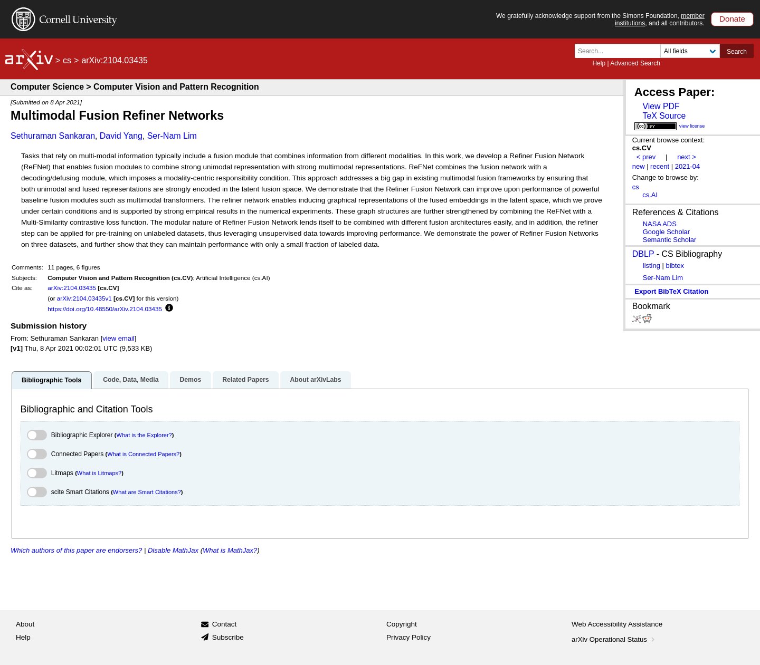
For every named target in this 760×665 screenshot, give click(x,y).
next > (686, 157)
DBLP (643, 253)
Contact (224, 624)
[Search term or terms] (621, 51)
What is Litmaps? (99, 473)
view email (118, 338)
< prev (646, 157)
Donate (732, 18)
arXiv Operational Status (614, 639)
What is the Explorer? (144, 435)
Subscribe (228, 637)
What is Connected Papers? (143, 454)
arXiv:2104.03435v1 (84, 298)
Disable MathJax (173, 550)
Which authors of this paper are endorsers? (76, 550)
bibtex (675, 265)
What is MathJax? (230, 550)
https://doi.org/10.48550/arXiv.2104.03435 (105, 308)
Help (598, 63)
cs (67, 60)
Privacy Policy (408, 637)
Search (737, 51)
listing (651, 265)
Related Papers (245, 379)
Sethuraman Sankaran (53, 135)
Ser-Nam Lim (172, 135)
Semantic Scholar (670, 240)
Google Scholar (666, 232)
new (638, 166)
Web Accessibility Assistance (617, 624)
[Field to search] (690, 51)
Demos (190, 379)
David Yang (121, 135)
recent (659, 166)
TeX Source (664, 115)
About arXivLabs (315, 379)
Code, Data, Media (130, 379)
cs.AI (650, 195)
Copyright (401, 624)
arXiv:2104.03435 (72, 287)
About (25, 624)
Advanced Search (635, 63)
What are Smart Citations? (147, 492)
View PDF (660, 106)
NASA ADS (660, 224)
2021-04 (687, 166)
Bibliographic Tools (51, 380)
